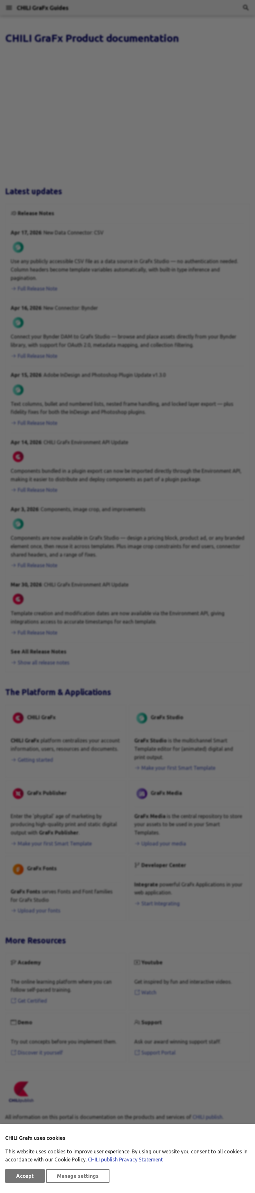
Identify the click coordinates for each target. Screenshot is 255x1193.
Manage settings (78, 1176)
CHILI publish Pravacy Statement (125, 1159)
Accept (25, 1176)
